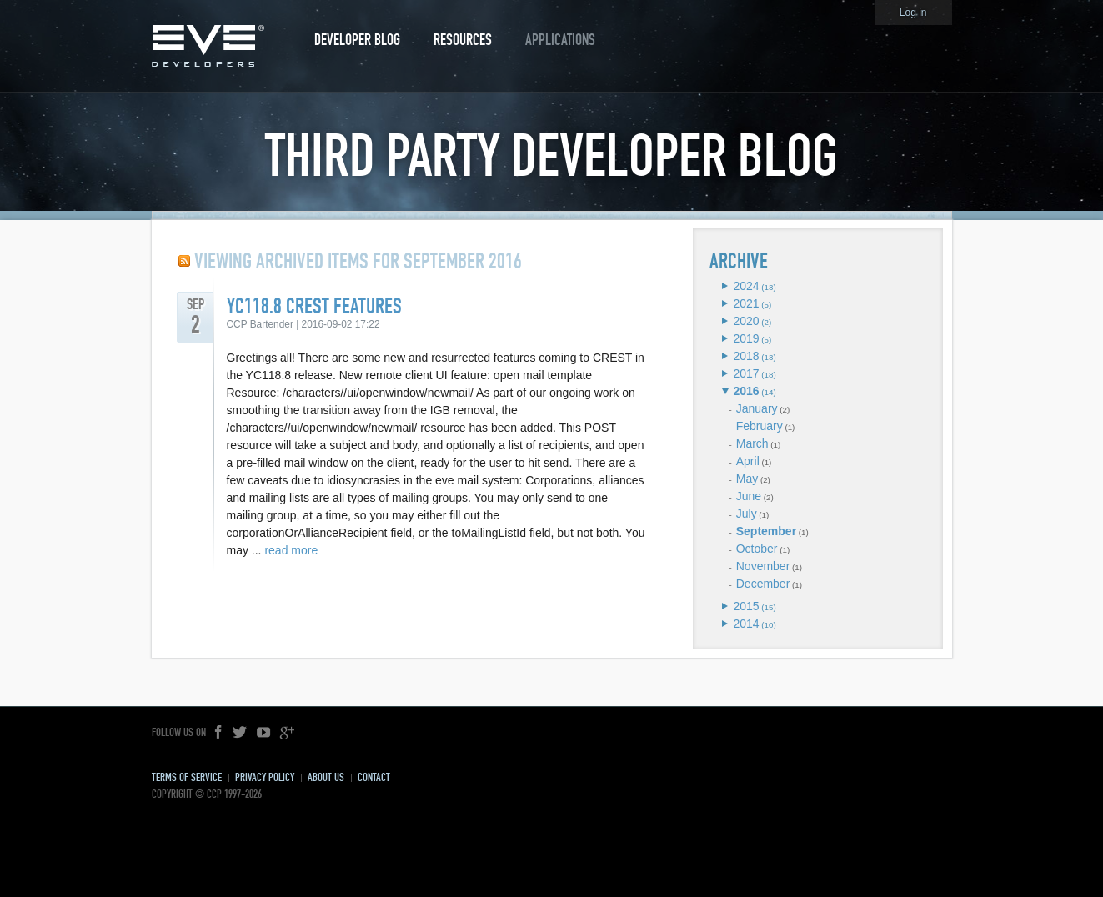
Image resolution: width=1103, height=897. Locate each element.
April (748, 461)
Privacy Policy (264, 777)
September (766, 531)
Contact (374, 777)
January (757, 408)
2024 (746, 286)
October (757, 548)
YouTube (263, 732)
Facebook (219, 732)
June (748, 496)
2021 (746, 303)
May (747, 478)
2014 (746, 623)
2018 (746, 356)
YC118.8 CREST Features (314, 306)
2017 (746, 373)
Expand (725, 286)
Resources (463, 39)
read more (291, 550)
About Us (326, 777)
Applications (560, 39)
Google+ (286, 732)
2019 (746, 338)
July (746, 513)
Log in (913, 12)
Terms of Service (187, 777)
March (752, 443)
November (763, 566)
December (763, 583)
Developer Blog (357, 39)
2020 (746, 321)
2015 (746, 606)
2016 (746, 391)
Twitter (240, 732)
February (759, 426)
